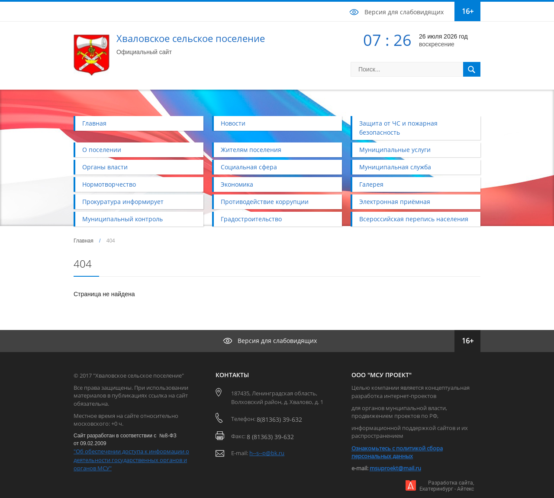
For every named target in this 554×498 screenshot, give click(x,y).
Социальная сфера (249, 167)
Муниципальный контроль (122, 219)
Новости (233, 123)
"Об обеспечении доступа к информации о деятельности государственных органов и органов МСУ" (131, 459)
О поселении (101, 150)
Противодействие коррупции (265, 201)
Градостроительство (251, 219)
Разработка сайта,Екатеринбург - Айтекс (446, 485)
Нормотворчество (109, 184)
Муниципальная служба (395, 167)
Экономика (237, 184)
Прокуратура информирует (123, 201)
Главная (94, 123)
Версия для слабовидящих (404, 12)
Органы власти (105, 167)
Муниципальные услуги (395, 150)
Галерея (371, 184)
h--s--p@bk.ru (266, 453)
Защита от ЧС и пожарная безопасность (398, 127)
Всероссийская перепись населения (413, 219)
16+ (467, 11)
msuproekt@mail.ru (395, 468)
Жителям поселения (251, 150)
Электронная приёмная (394, 201)
